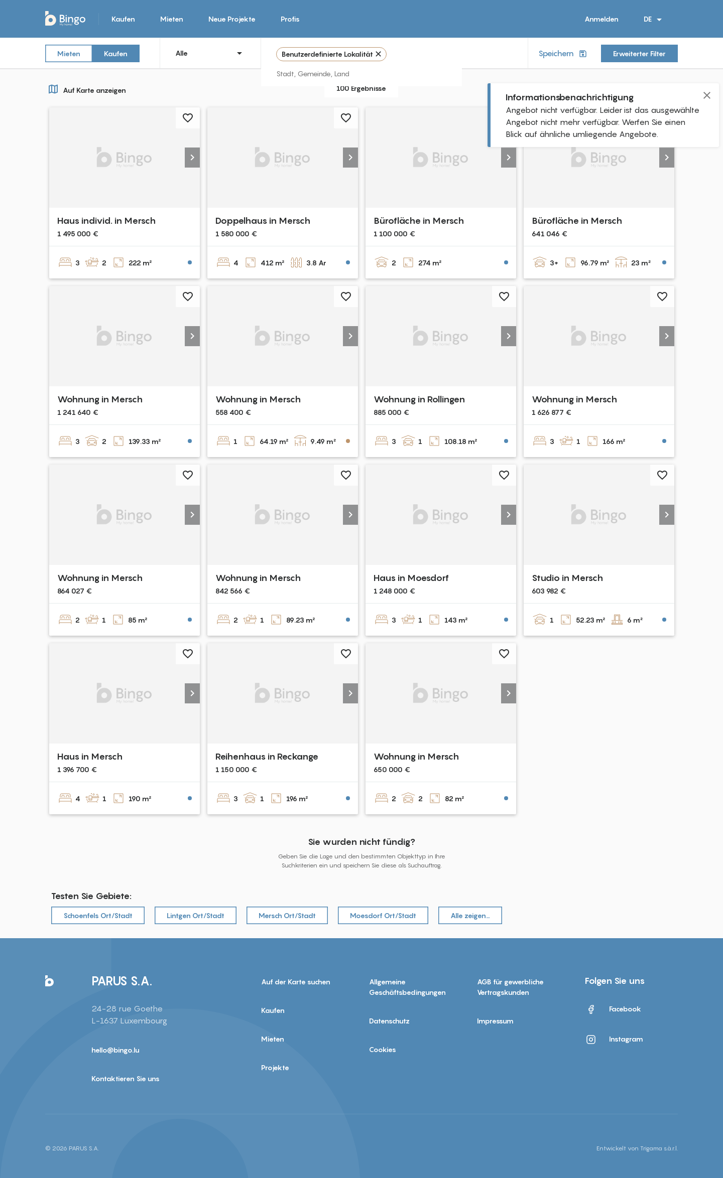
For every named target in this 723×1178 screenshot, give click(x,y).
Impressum (495, 1020)
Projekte (275, 1067)
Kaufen (123, 19)
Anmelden (601, 19)
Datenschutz (389, 1020)
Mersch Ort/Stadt (287, 915)
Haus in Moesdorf (411, 577)
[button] (192, 158)
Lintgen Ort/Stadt (195, 915)
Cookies (382, 1049)
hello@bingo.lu (115, 1050)
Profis (290, 19)
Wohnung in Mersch (100, 399)
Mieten (171, 19)
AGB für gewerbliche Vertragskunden (510, 986)
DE (654, 20)
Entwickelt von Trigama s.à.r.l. (637, 1148)
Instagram (614, 1040)
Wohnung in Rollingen (419, 399)
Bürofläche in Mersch (419, 220)
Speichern (563, 53)
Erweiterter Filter (639, 53)
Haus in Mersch (90, 756)
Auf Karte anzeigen (85, 89)
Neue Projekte (232, 19)
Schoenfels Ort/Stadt (98, 915)
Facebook (613, 1009)
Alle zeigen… (470, 915)
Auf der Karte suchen (295, 981)
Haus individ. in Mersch (106, 220)
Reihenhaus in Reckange (266, 756)
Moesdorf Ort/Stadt (383, 915)
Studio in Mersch (567, 577)
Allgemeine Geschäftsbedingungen (407, 986)
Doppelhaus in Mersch (262, 220)
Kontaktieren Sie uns (125, 1078)
